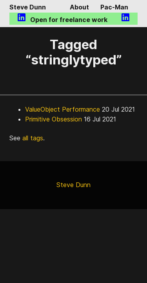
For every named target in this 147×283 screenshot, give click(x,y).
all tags (32, 138)
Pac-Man (114, 7)
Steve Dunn (27, 7)
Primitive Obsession (53, 119)
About (79, 7)
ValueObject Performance (62, 109)
